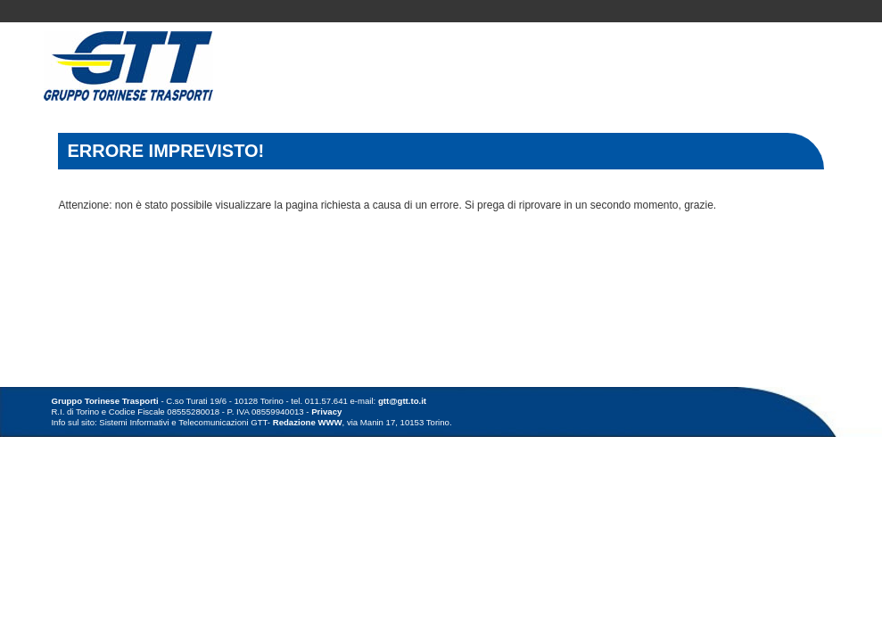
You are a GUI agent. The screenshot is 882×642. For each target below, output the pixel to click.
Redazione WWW (307, 422)
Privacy (326, 411)
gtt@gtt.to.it (402, 401)
